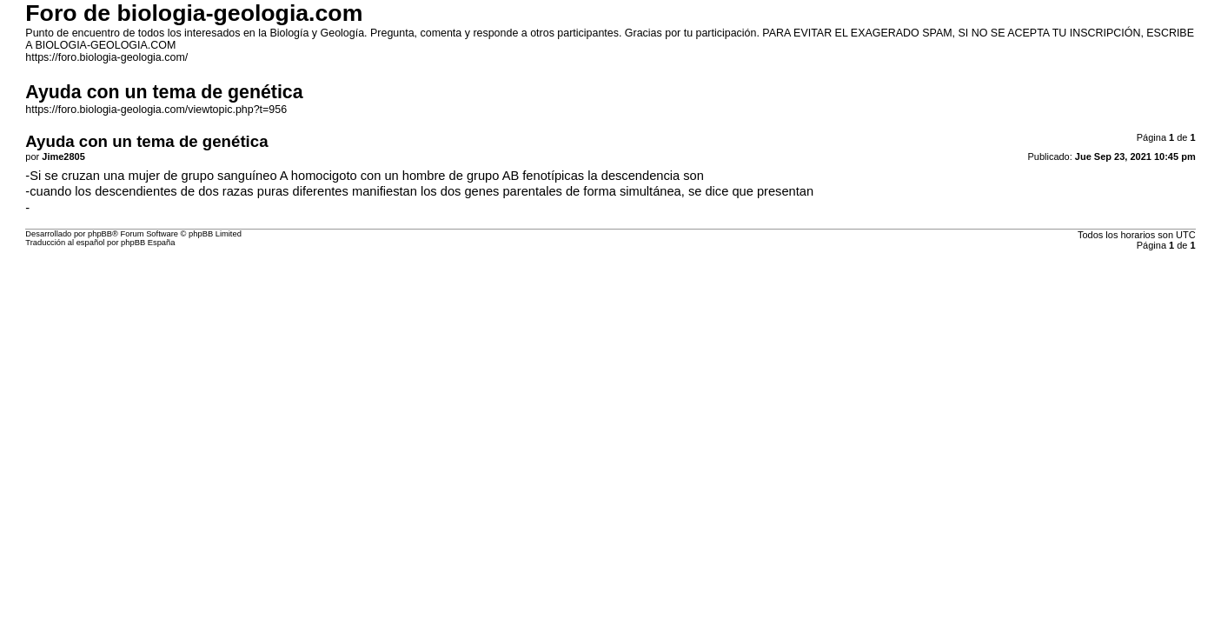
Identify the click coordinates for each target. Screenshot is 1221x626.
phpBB (100, 234)
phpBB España (148, 242)
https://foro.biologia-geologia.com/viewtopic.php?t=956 (156, 109)
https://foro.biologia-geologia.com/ (106, 57)
